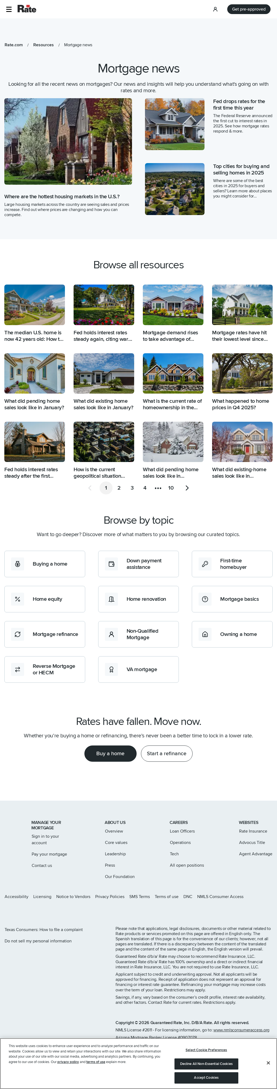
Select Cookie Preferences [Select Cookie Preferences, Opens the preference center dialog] (206, 1058)
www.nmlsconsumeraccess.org (241, 1030)
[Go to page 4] (144, 487)
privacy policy (68, 1070)
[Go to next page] (187, 487)
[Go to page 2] (119, 487)
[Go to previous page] (89, 487)
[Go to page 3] (132, 487)
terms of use (95, 1070)
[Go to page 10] (170, 487)
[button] (8, 9)
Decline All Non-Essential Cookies (206, 1072)
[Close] (268, 1071)
